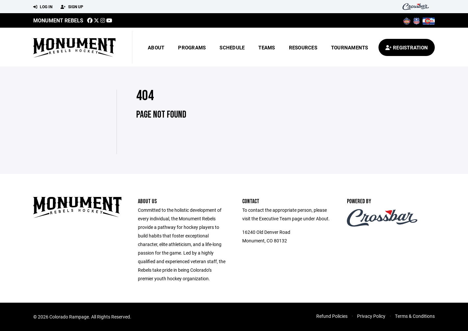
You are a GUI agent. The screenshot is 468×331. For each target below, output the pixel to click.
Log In (42, 7)
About (156, 47)
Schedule (232, 47)
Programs (192, 47)
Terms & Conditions (415, 316)
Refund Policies (332, 316)
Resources (303, 47)
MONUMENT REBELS (58, 20)
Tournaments (349, 47)
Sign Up (72, 7)
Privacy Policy (371, 316)
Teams (266, 47)
